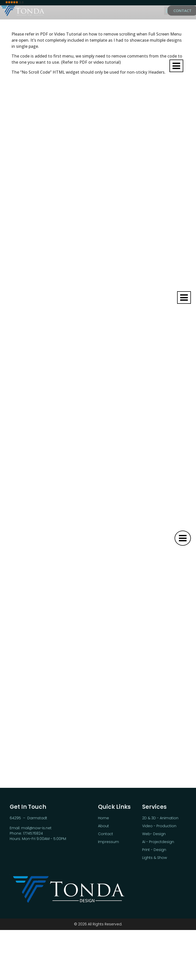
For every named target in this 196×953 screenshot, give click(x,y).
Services (154, 807)
